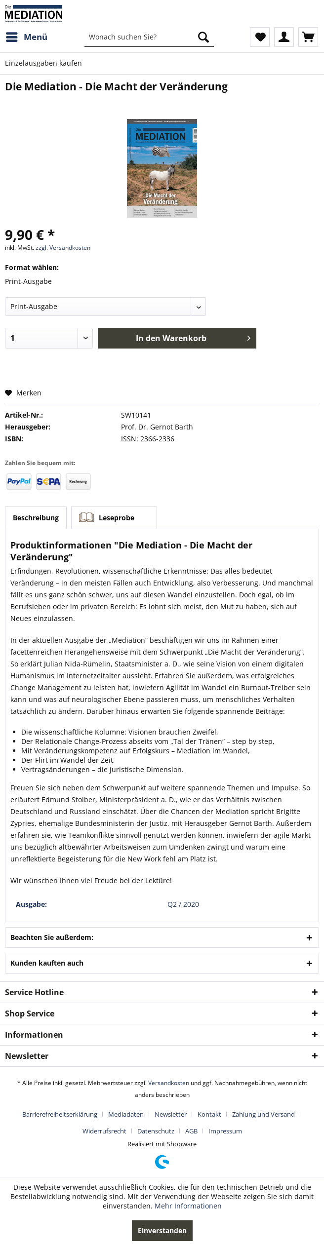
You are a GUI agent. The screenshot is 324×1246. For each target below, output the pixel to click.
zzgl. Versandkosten (63, 247)
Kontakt (209, 1114)
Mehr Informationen (188, 1205)
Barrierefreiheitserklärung (59, 1114)
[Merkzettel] (260, 37)
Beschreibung (36, 517)
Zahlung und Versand (263, 1114)
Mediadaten (126, 1114)
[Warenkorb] (308, 37)
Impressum (225, 1131)
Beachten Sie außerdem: (51, 937)
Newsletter (171, 1114)
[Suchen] (203, 37)
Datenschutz (155, 1131)
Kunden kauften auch (46, 963)
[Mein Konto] (284, 37)
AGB (191, 1131)
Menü (26, 35)
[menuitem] (26, 37)
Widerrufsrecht (104, 1131)
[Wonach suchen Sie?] (149, 37)
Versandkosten (168, 1083)
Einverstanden (162, 1230)
